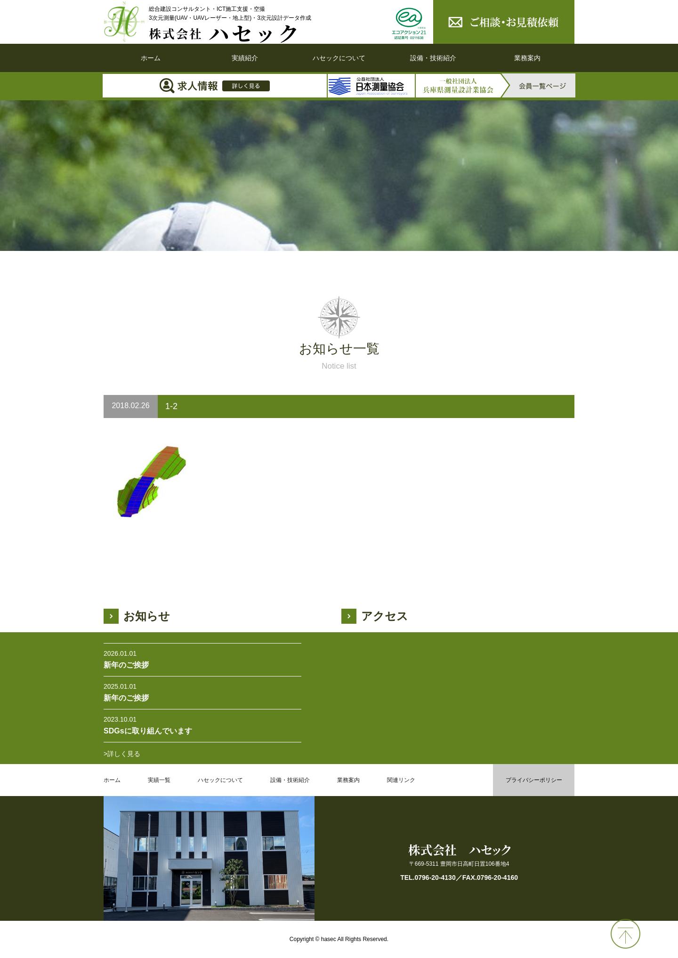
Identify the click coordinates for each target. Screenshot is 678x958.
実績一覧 (159, 780)
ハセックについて (339, 58)
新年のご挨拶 (126, 665)
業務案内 (527, 58)
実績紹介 (245, 58)
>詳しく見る (122, 753)
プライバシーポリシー (534, 780)
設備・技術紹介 (433, 58)
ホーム (151, 58)
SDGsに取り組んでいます (148, 731)
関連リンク (401, 780)
